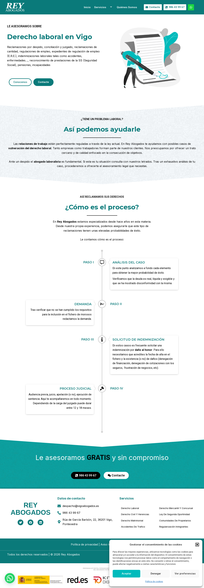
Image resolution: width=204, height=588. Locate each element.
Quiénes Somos (127, 7)
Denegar (156, 573)
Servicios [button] (103, 7)
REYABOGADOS (31, 508)
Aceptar (126, 573)
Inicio (87, 7)
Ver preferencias (185, 573)
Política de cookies (154, 581)
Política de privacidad (84, 544)
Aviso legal (107, 544)
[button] (197, 544)
